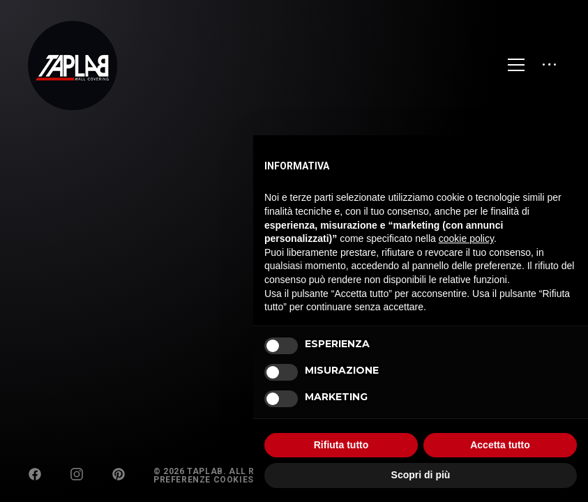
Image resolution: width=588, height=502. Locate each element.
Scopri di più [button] (421, 474)
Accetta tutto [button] (500, 444)
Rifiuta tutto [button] (341, 444)
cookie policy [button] (466, 238)
